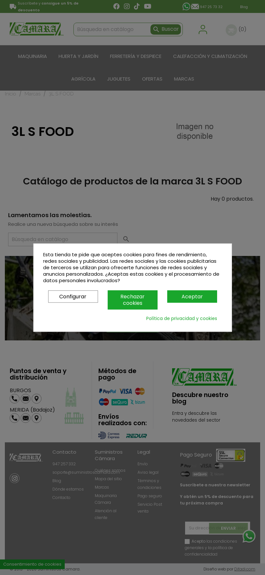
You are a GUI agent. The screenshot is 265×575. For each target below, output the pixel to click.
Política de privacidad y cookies (181, 318)
